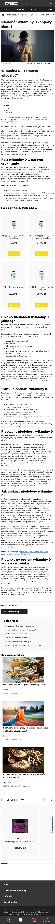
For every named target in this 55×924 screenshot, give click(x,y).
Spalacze (48, 9)
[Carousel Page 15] (36, 863)
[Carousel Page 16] (43, 863)
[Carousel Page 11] (11, 863)
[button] (36, 3)
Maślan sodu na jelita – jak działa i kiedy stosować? (26, 684)
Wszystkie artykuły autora (14, 611)
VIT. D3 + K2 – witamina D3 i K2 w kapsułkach (13, 237)
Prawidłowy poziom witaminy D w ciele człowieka (24, 645)
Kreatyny (20, 9)
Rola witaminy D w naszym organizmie (19, 626)
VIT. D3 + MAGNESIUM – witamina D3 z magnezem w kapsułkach (41, 237)
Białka (6, 9)
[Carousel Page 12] (17, 863)
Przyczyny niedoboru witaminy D (17, 638)
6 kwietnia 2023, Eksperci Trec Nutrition (39, 63)
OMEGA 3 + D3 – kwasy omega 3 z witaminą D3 (41, 288)
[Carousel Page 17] (49, 863)
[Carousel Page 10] (4, 863)
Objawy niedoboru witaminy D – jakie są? (20, 630)
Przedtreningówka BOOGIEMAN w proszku (20, 841)
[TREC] (11, 3)
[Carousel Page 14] (30, 863)
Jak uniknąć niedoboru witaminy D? (18, 641)
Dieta (5, 689)
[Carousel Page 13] (23, 863)
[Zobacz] (2, 15)
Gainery (34, 9)
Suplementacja (9, 782)
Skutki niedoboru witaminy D (16, 634)
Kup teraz (14, 254)
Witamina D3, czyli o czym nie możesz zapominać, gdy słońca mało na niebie (24, 553)
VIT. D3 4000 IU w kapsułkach (14, 287)
